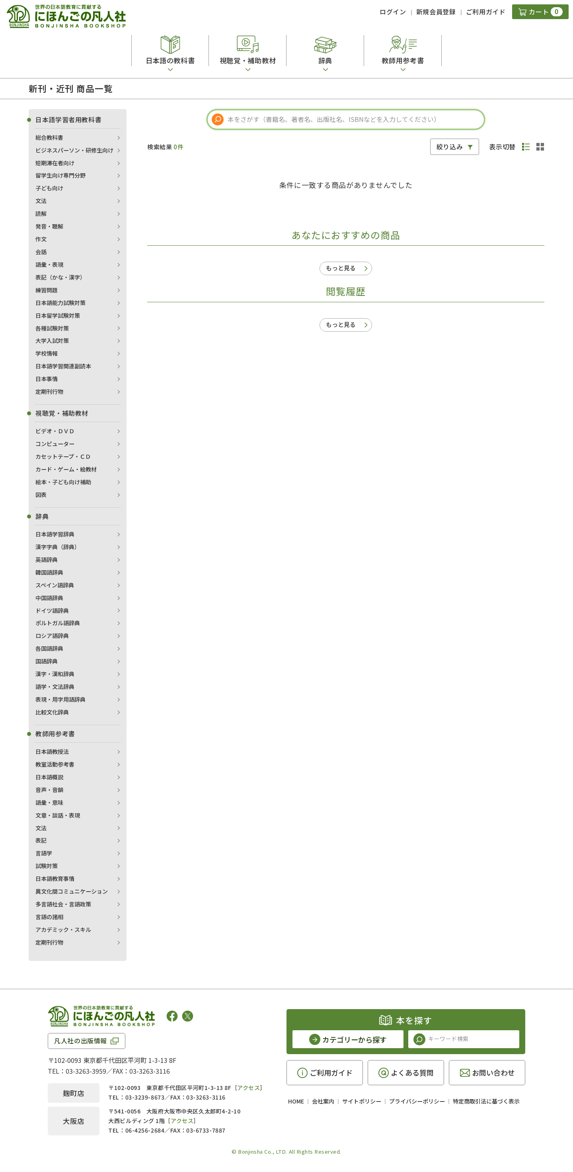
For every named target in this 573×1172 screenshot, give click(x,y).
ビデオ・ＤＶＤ (54, 431)
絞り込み (450, 146)
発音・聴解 (49, 226)
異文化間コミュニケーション (71, 891)
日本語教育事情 (54, 878)
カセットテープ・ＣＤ (63, 456)
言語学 (43, 853)
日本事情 (46, 379)
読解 (41, 213)
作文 (41, 239)
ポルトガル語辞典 (57, 623)
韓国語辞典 (49, 572)
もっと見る (341, 268)
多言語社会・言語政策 (63, 904)
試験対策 (46, 866)
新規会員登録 (436, 11)
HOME (296, 1101)
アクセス (248, 1088)
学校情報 (46, 353)
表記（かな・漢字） (60, 277)
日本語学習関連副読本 (63, 366)
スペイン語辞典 (54, 585)
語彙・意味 (49, 802)
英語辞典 (46, 559)
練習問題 (46, 290)
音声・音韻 (49, 790)
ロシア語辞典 (52, 636)
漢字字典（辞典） (57, 547)
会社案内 (323, 1101)
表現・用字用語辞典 (60, 699)
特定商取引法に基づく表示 (486, 1101)
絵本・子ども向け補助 (63, 482)
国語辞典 (46, 661)
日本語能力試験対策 (60, 303)
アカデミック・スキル (63, 929)
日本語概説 (49, 777)
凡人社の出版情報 (80, 1040)
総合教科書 (49, 137)
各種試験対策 (52, 328)
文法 (41, 201)
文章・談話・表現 (57, 815)
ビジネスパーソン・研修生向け (74, 150)
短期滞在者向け (54, 163)
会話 (41, 252)
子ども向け (49, 188)
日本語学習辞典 (54, 534)
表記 (41, 840)
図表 (41, 495)
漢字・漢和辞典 (54, 674)
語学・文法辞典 (54, 687)
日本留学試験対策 (57, 315)
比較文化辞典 (52, 712)
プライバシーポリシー (417, 1101)
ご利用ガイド (486, 11)
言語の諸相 (49, 917)
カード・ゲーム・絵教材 (66, 469)
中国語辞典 (49, 598)
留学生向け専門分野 (60, 175)
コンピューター (54, 444)
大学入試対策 (52, 340)
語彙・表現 (49, 264)
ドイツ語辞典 (52, 610)
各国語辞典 (49, 648)
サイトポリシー (361, 1101)
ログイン (393, 11)
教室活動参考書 (54, 764)
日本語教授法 (52, 751)
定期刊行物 (49, 391)
